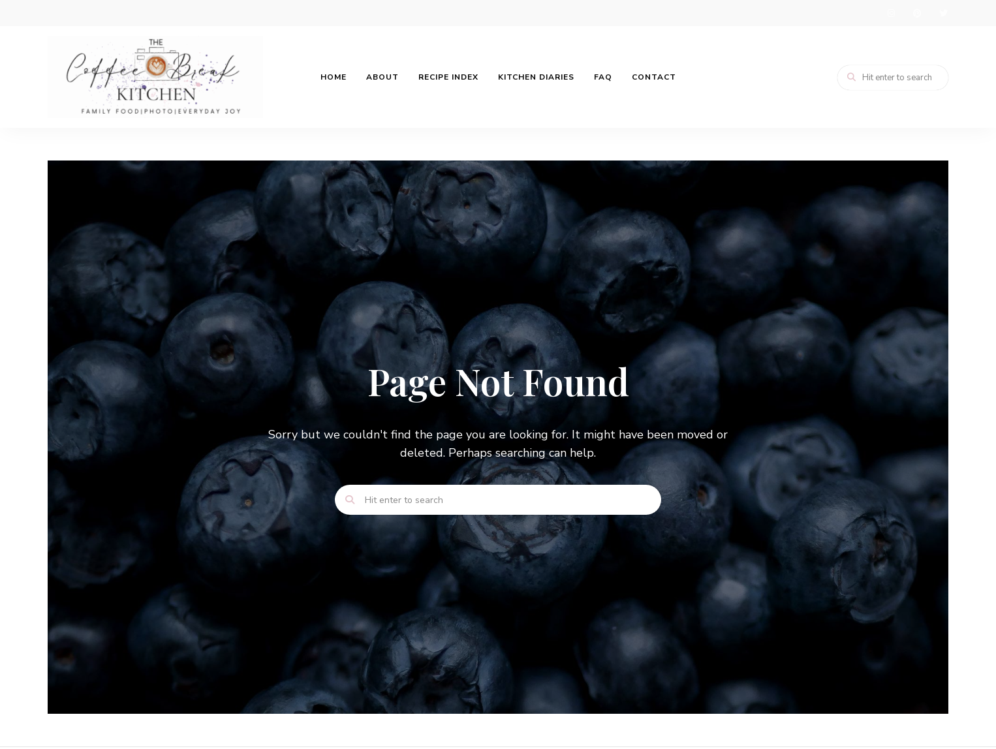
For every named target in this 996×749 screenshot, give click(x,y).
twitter (943, 13)
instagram (891, 13)
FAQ (603, 77)
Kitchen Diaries (536, 77)
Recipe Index (448, 77)
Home (333, 77)
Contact (654, 77)
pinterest (917, 13)
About (382, 77)
